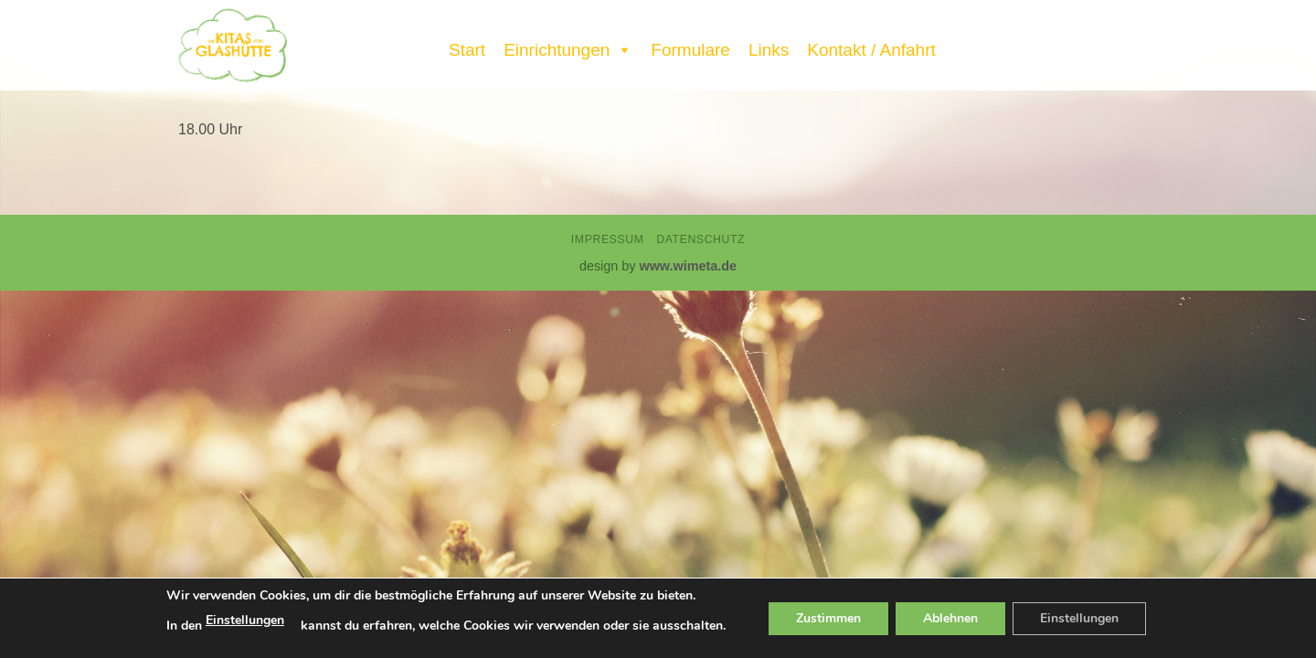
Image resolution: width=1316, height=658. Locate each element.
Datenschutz (700, 239)
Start (467, 49)
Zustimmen (828, 618)
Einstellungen (245, 620)
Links (768, 49)
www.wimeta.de (688, 266)
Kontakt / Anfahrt (871, 49)
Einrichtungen (568, 46)
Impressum (607, 239)
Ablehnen (950, 618)
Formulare (690, 49)
